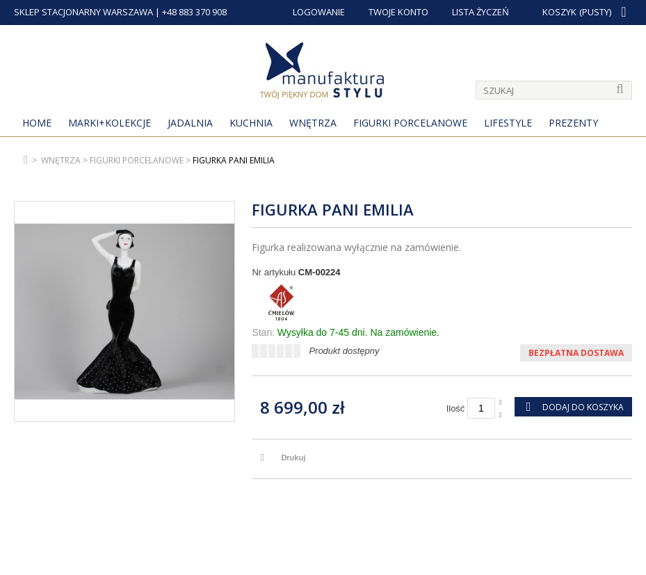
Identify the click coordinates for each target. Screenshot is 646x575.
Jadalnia (190, 122)
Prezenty (573, 122)
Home (36, 122)
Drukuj (293, 457)
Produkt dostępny (344, 350)
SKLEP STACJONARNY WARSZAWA (83, 12)
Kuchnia (251, 122)
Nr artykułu (274, 272)
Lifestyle (508, 122)
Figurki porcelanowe (410, 122)
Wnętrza (313, 122)
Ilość (455, 408)
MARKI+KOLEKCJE (109, 122)
